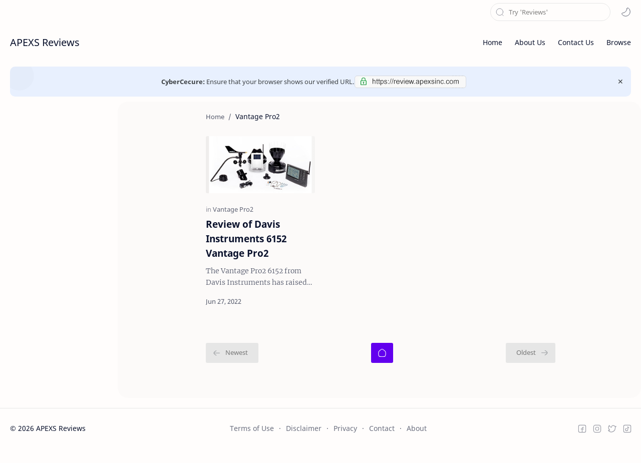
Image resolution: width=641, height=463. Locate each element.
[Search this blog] (550, 12)
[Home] (382, 365)
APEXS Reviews (45, 42)
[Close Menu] (620, 81)
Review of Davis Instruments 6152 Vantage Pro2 (208, 258)
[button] (625, 12)
